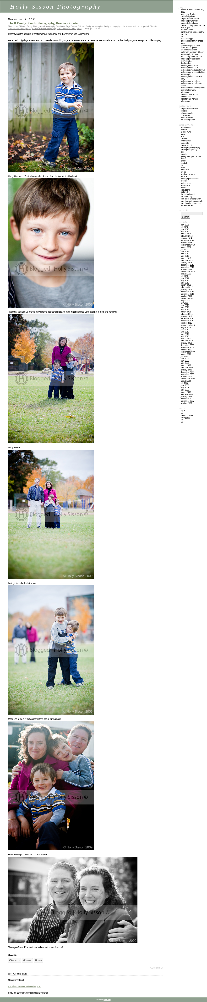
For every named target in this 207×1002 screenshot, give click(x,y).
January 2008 (186, 396)
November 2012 (187, 267)
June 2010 (185, 332)
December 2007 (187, 399)
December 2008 (187, 372)
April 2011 (185, 309)
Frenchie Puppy (187, 39)
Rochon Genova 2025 (189, 68)
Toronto (153, 26)
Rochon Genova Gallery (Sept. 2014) (193, 84)
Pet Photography (188, 120)
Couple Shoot (186, 145)
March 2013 (186, 258)
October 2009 (186, 350)
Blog (182, 136)
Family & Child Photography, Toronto (192, 33)
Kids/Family (185, 115)
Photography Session (53, 26)
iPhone (183, 161)
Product (184, 181)
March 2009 (186, 365)
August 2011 (186, 301)
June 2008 (185, 385)
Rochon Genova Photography (193, 88)
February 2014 (187, 236)
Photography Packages (190, 59)
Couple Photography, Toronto (193, 25)
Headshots (185, 158)
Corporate (185, 143)
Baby (183, 134)
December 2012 (187, 265)
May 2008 (185, 387)
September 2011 (188, 298)
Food (182, 152)
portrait (146, 26)
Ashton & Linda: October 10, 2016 (192, 11)
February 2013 (187, 260)
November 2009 (187, 347)
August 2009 (186, 354)
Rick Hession (186, 63)
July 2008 (184, 383)
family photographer (94, 26)
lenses (129, 26)
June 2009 (185, 359)
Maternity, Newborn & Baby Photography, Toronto (192, 53)
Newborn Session (188, 174)
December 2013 (187, 240)
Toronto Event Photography (192, 201)
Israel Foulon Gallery (189, 48)
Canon (73, 26)
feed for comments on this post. (24, 986)
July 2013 (184, 249)
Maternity (185, 170)
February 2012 (187, 287)
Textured (184, 192)
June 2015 (185, 229)
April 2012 (185, 283)
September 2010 (188, 325)
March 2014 (186, 234)
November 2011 (187, 294)
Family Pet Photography (190, 147)
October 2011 (186, 296)
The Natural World (188, 194)
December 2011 (187, 292)
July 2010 (184, 329)
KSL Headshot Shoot (189, 50)
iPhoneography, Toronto (191, 45)
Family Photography (35, 26)
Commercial (186, 141)
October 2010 (186, 323)
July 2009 (184, 356)
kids (123, 26)
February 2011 (187, 314)
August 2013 (186, 247)
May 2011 (185, 307)
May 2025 (185, 225)
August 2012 (186, 274)
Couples (184, 111)
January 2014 (186, 238)
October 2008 (186, 376)
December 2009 (187, 345)
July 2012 (184, 276)
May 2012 (185, 280)
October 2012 (186, 269)
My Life (183, 172)
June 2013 (185, 252)
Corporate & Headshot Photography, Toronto (190, 19)
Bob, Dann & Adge (188, 14)
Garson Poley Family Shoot (192, 41)
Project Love (186, 183)
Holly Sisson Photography (55, 6)
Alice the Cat (186, 127)
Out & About (186, 176)
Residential (185, 188)
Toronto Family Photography (44, 28)
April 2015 (185, 231)
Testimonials (186, 97)
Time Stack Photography (191, 199)
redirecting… (186, 61)
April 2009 (185, 363)
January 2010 (186, 343)
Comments (187, 415)
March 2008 (186, 392)
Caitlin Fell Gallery (188, 16)
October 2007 (186, 403)
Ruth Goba (185, 92)
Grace (183, 43)
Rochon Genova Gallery (190, 81)
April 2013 (185, 256)
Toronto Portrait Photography (69, 28)
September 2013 (188, 245)
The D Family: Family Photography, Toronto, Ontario (43, 23)
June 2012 (185, 278)
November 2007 (187, 401)
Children (22, 26)
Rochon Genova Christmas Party (191, 77)
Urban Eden (186, 101)
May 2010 (185, 334)
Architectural (186, 132)
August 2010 (186, 327)
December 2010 (187, 318)
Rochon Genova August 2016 (193, 70)
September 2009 (188, 352)
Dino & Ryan (186, 27)
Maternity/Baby (187, 118)
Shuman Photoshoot (189, 94)
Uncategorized (187, 205)
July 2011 (184, 303)
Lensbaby (184, 163)
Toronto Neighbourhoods (191, 203)
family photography (112, 26)
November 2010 (187, 321)
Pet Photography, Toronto (191, 56)
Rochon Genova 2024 (189, 65)
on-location (137, 26)
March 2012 (186, 285)
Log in (183, 411)
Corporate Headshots (189, 23)
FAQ (182, 36)
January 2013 (186, 263)
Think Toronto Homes (189, 99)
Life (182, 165)
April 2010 (185, 336)
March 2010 (186, 339)
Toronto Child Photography (19, 28)
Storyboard (185, 190)
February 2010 (187, 341)
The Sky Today (186, 196)
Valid (185, 417)
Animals (184, 130)
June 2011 (185, 305)
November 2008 (187, 374)
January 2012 (186, 289)
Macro (183, 167)
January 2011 (186, 316)
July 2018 (184, 227)
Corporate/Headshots (189, 108)
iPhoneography (187, 113)
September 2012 (188, 272)
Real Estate (185, 185)
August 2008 (186, 381)
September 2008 (188, 379)
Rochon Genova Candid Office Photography (193, 73)
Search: (184, 210)
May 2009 (185, 361)
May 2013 (185, 254)
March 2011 (186, 312)
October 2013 (186, 242)
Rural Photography (188, 90)
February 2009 (187, 367)
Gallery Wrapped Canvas (191, 156)
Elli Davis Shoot (187, 30)
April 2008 (185, 390)
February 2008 (187, 394)
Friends (183, 154)
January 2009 (186, 370)
